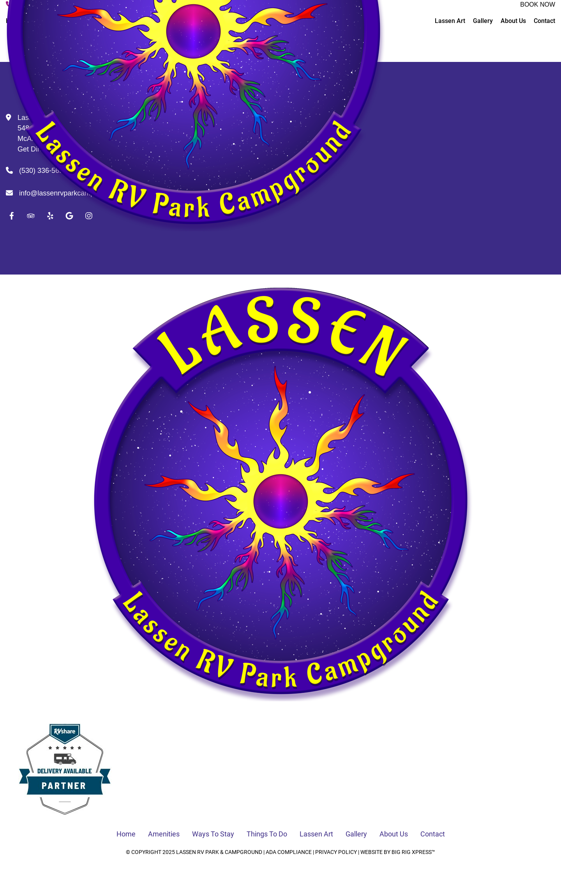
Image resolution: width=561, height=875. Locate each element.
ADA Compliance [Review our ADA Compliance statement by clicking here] (289, 852)
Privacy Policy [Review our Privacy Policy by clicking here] (336, 852)
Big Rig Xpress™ (413, 852)
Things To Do (267, 834)
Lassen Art (316, 834)
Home (126, 834)
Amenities (164, 834)
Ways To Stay (213, 834)
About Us (393, 834)
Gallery (356, 834)
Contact (432, 834)
